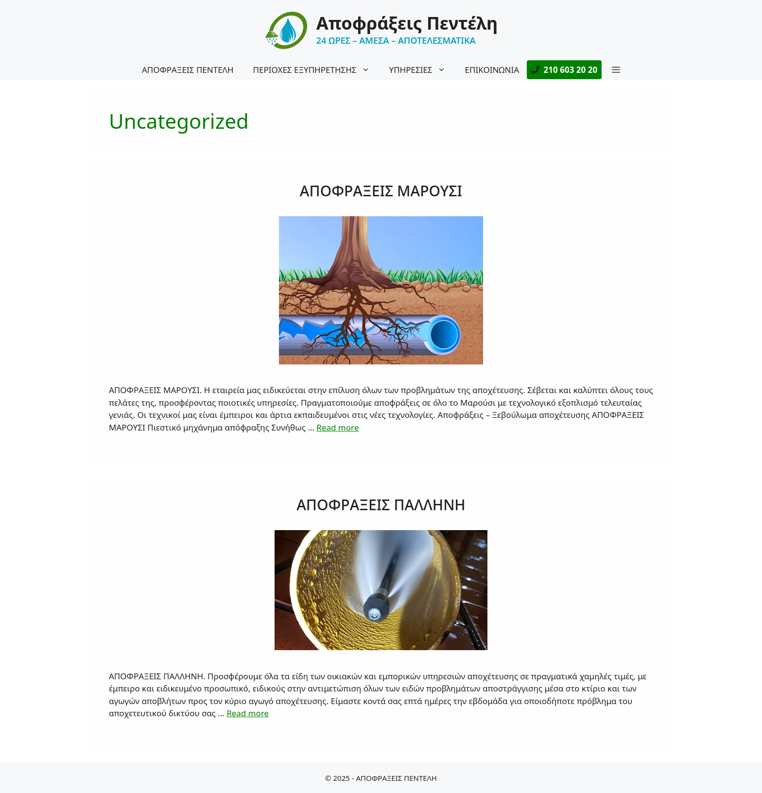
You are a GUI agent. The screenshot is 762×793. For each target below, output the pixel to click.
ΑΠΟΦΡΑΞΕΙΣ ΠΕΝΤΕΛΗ (188, 69)
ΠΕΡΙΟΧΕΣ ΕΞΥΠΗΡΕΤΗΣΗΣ (316, 70)
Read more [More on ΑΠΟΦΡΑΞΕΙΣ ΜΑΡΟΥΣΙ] (337, 427)
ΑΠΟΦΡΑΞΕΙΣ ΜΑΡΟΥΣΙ (381, 191)
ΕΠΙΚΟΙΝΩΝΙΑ (492, 69)
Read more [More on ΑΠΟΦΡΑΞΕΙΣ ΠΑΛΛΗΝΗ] (247, 713)
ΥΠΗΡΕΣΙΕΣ (422, 70)
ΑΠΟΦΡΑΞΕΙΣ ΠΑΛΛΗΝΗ (381, 505)
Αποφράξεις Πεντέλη (407, 23)
